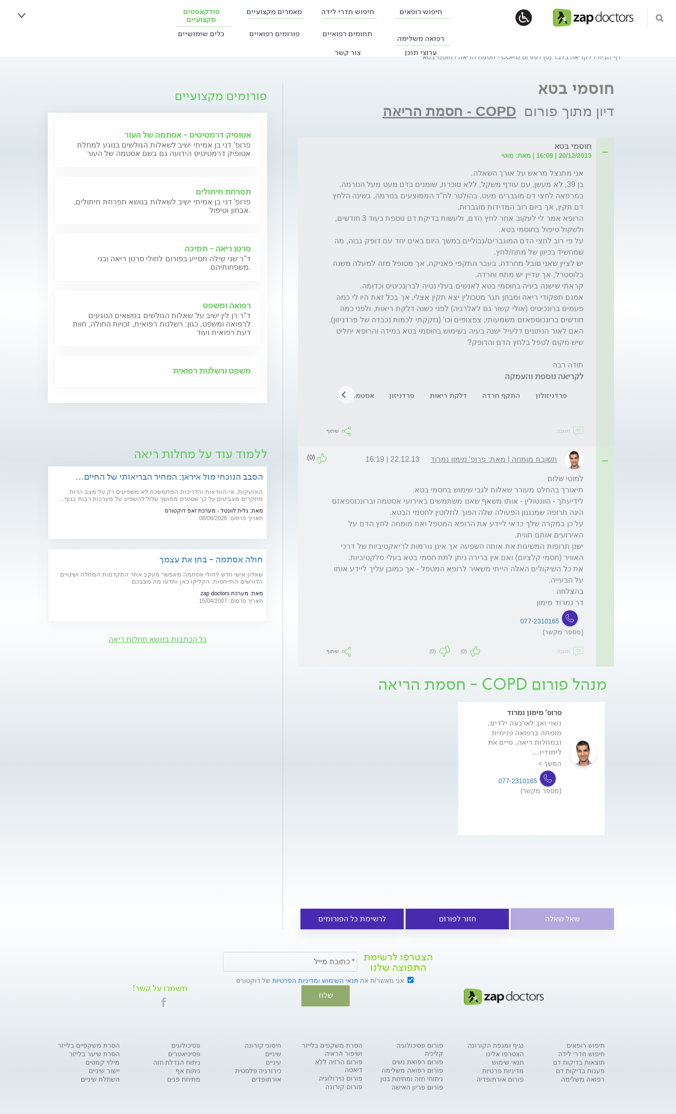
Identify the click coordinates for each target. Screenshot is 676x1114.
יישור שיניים (104, 1070)
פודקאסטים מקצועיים (201, 15)
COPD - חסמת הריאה (449, 111)
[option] (531, 782)
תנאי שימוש (508, 1061)
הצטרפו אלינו (505, 1053)
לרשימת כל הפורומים (352, 918)
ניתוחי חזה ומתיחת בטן (411, 1078)
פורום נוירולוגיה (340, 1077)
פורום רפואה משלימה (412, 1069)
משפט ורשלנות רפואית (212, 370)
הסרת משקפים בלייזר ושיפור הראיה (332, 1048)
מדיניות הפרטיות (295, 980)
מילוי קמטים (102, 1061)
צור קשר (348, 52)
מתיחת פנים (183, 1078)
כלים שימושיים (201, 34)
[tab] (459, 147)
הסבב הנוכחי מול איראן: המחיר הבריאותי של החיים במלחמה (173, 476)
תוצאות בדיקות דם (579, 1061)
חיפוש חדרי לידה (347, 12)
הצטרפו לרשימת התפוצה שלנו (398, 962)
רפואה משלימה (420, 38)
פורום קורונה (343, 1086)
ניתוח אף (188, 1070)
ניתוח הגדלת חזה (177, 1061)
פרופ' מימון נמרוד (534, 712)
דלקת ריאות (448, 395)
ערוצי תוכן (421, 52)
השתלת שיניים (100, 1078)
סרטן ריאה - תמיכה (217, 248)
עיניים (273, 1061)
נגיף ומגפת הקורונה (496, 1044)
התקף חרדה (501, 395)
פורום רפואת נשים (417, 1061)
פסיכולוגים (185, 1044)
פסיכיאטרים (184, 1053)
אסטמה (362, 395)
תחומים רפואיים (347, 34)
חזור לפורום (457, 918)
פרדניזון (401, 395)
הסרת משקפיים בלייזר (89, 1044)
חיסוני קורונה (263, 1044)
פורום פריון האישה (417, 1086)
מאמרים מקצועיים (274, 12)
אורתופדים (266, 1078)
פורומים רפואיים (274, 34)
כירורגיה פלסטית (258, 1070)
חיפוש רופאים (420, 12)
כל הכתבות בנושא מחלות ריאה (157, 639)
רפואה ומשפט (227, 305)
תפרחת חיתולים (223, 191)
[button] (163, 1001)
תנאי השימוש (340, 980)
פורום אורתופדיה (500, 1078)
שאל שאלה (562, 918)
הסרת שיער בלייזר (94, 1053)
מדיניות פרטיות (503, 1070)
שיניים (273, 1053)
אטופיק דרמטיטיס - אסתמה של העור (187, 134)
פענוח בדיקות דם (580, 1070)
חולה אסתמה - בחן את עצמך (211, 559)
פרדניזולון (551, 395)
